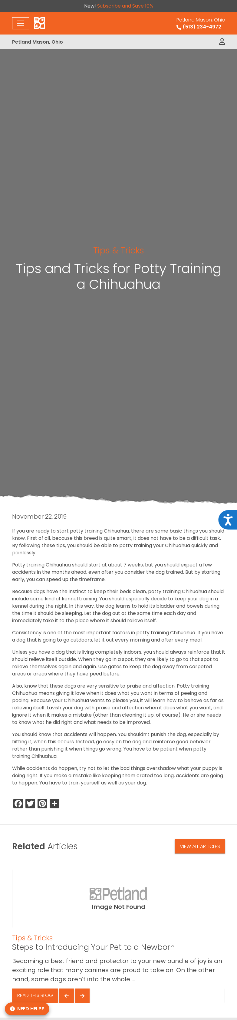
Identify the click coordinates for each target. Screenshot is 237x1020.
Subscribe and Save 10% (125, 5)
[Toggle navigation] (20, 23)
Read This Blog (35, 995)
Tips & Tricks (118, 250)
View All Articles (200, 846)
